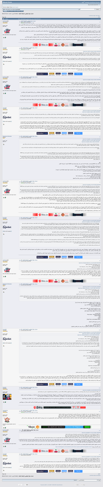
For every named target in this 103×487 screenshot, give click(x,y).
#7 (99, 218)
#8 (99, 260)
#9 (99, 284)
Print (99, 473)
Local (10, 13)
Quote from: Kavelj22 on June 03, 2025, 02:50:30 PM (91, 139)
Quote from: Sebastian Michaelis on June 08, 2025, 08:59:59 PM (89, 332)
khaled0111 (5, 410)
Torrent (18, 9)
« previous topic (92, 15)
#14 (99, 454)
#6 (99, 182)
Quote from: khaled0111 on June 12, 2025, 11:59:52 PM (91, 432)
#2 (99, 48)
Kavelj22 (5, 47)
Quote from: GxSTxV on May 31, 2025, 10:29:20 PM (91, 51)
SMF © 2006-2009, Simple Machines (56, 484)
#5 (99, 136)
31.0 (16, 9)
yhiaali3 (4, 387)
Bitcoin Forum (5, 13)
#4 (99, 108)
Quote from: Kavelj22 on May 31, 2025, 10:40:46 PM (91, 79)
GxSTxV (4, 21)
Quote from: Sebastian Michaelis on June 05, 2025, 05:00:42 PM (89, 288)
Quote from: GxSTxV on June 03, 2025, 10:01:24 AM (91, 110)
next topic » (98, 15)
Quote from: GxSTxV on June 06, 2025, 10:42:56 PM (91, 286)
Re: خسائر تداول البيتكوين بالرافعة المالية (29, 47)
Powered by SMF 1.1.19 (45, 484)
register (16, 7)
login (13, 7)
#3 (99, 77)
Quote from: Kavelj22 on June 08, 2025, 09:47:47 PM (91, 390)
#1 (99, 22)
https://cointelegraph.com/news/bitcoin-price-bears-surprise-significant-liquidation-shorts (73, 446)
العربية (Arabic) (15, 13)
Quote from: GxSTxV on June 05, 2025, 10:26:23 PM (91, 220)
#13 (99, 430)
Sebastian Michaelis (7, 136)
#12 (99, 411)
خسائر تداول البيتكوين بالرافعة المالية (26, 13)
